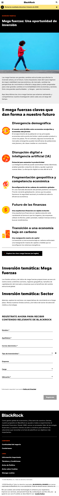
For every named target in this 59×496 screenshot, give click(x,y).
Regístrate (50, 397)
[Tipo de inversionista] (27, 353)
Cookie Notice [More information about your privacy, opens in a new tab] (40, 495)
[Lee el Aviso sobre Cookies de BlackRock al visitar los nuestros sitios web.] (29, 469)
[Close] (55, 493)
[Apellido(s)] (27, 338)
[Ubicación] (27, 377)
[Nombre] (27, 330)
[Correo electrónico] (27, 346)
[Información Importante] (29, 457)
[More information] (55, 353)
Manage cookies (8, 473)
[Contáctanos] (29, 448)
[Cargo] (27, 369)
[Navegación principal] (2, 2)
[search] (56, 2)
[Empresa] (27, 361)
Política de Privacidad (29, 389)
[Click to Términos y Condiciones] (29, 461)
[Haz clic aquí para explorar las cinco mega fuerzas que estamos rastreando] (22, 253)
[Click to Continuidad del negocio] (29, 444)
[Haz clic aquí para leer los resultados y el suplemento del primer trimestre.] (21, 7)
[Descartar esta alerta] (56, 7)
